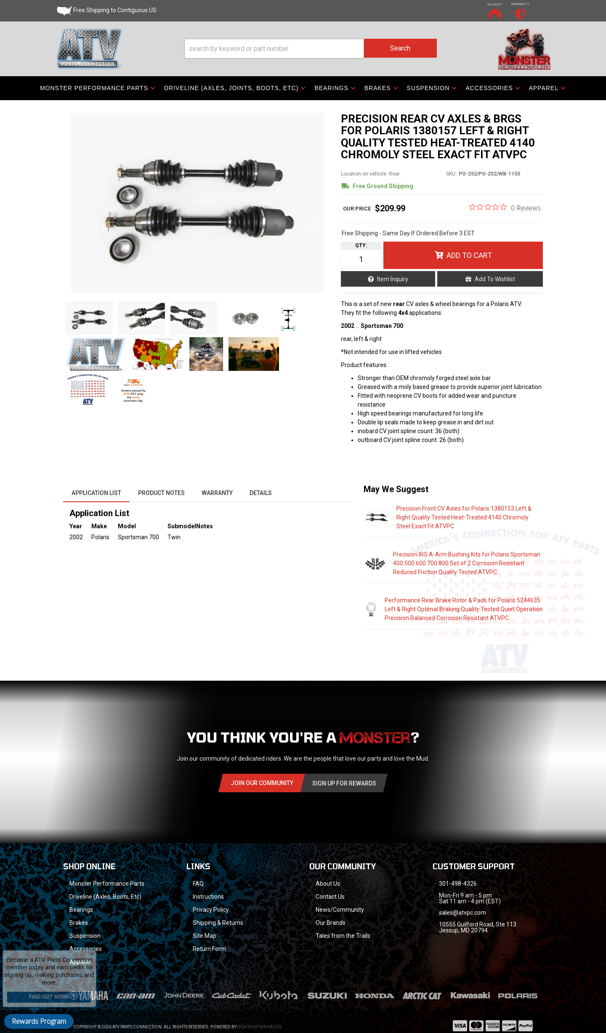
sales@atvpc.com (462, 912)
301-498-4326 (458, 883)
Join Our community (262, 783)
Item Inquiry (392, 279)
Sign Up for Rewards (344, 783)
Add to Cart (469, 255)
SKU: (451, 174)
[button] (310, 49)
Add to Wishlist (495, 279)
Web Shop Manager (259, 1016)
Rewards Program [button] (39, 1021)
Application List (96, 493)
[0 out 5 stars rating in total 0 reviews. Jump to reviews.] (505, 207)
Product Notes (161, 493)
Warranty (217, 493)
